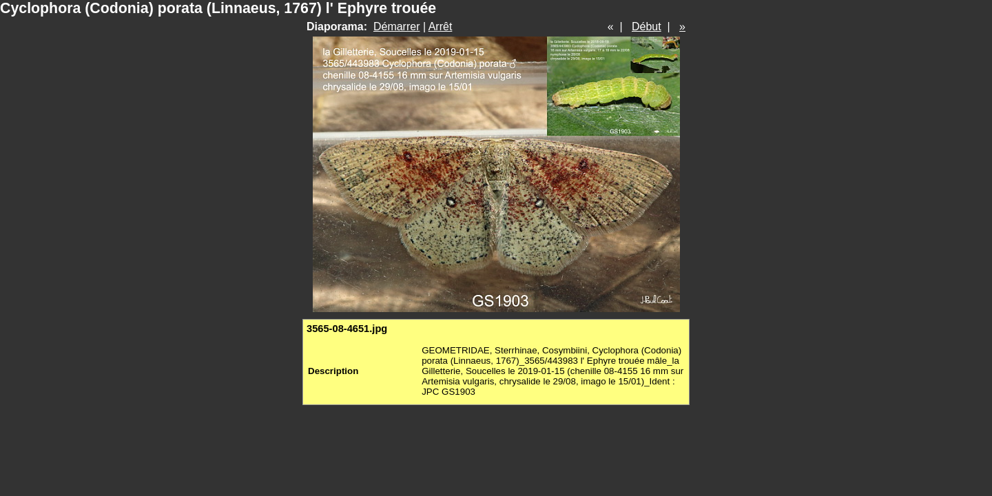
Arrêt (440, 26)
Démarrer (396, 26)
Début (646, 26)
